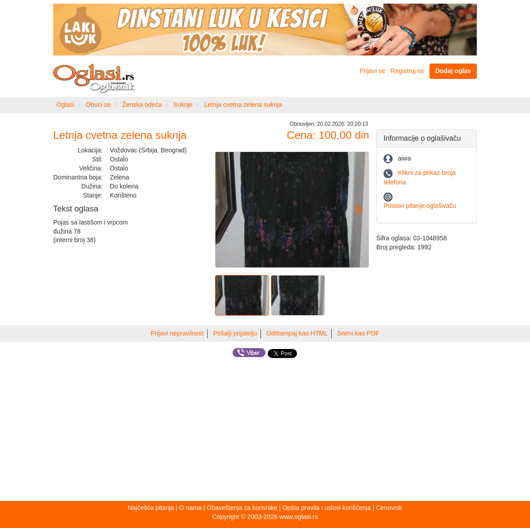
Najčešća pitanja (151, 507)
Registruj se (407, 70)
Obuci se (98, 104)
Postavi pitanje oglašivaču (420, 205)
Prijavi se (372, 70)
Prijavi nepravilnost (177, 333)
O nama (190, 507)
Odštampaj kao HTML (297, 333)
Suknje (183, 104)
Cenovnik (389, 507)
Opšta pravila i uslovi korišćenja (327, 507)
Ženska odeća (142, 104)
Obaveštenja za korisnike (242, 507)
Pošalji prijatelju (235, 333)
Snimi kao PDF (358, 333)
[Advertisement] (265, 431)
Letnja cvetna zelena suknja (243, 104)
